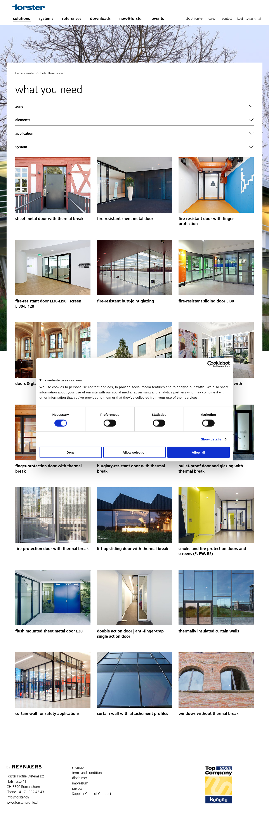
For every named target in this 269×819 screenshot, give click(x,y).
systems (46, 18)
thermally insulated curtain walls (209, 631)
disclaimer (79, 778)
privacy (77, 788)
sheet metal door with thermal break (49, 218)
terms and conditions (87, 772)
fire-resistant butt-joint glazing (125, 301)
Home (19, 73)
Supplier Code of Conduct (91, 793)
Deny (71, 452)
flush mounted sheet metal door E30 (49, 631)
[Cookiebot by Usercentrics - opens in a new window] (210, 364)
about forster (194, 19)
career (212, 19)
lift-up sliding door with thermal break (132, 548)
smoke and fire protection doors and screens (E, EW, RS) (212, 551)
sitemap (78, 767)
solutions (31, 73)
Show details (211, 439)
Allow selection (134, 452)
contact (227, 19)
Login (241, 19)
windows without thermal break (209, 713)
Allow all (198, 452)
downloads (100, 18)
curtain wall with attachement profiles (132, 713)
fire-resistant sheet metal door (125, 218)
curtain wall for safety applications (47, 713)
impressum (80, 783)
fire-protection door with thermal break (52, 548)
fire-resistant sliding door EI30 (206, 301)
